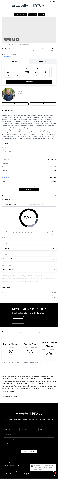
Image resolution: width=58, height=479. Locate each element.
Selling (19, 418)
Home (6, 418)
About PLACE (50, 418)
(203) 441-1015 (31, 461)
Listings (10, 418)
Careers (44, 418)
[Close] (54, 465)
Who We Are (38, 418)
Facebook (5, 464)
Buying (15, 418)
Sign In (52, 1)
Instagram (11, 464)
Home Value (31, 418)
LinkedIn (17, 464)
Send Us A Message (29, 451)
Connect (29, 422)
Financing (25, 418)
